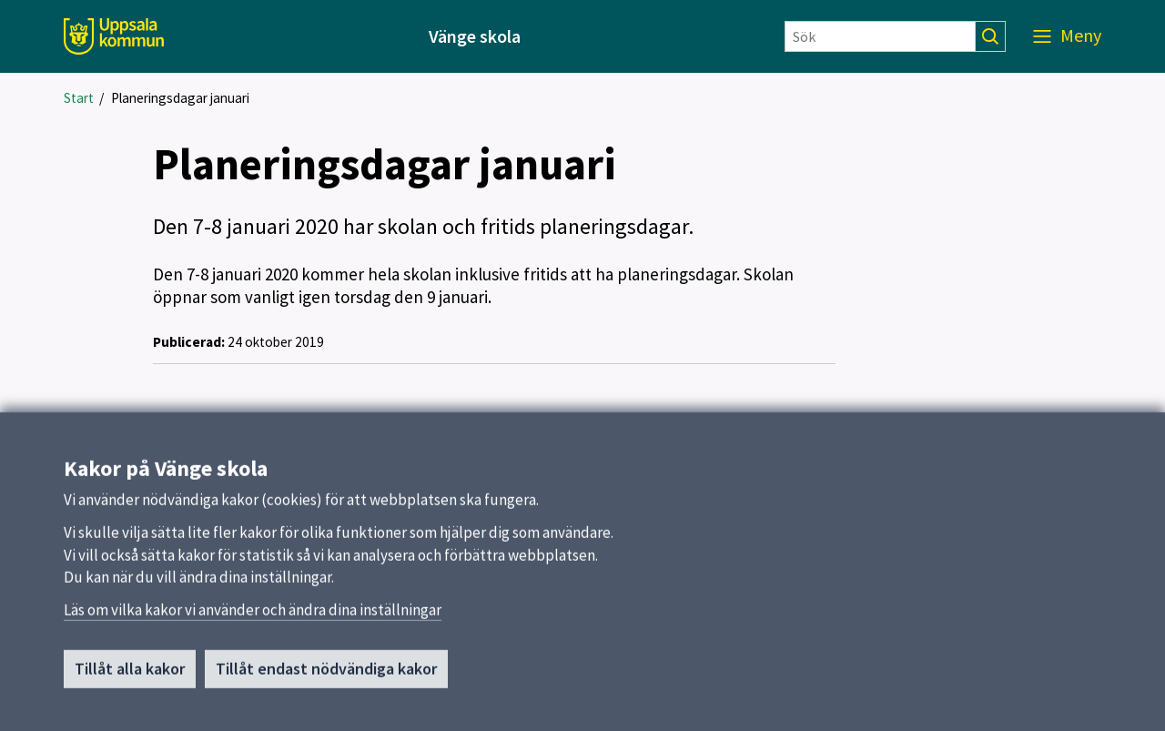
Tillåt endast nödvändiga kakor (326, 674)
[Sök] (880, 36)
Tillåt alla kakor (130, 674)
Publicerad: (189, 341)
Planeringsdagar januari (180, 98)
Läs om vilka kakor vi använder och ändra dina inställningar (252, 615)
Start (79, 98)
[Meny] (1067, 36)
